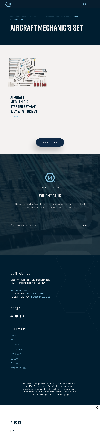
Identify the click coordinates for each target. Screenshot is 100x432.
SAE (13, 307)
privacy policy (45, 410)
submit (86, 225)
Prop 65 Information (21, 410)
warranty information (69, 410)
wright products (18, 17)
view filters (50, 142)
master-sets (36, 17)
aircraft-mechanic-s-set (57, 17)
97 (13, 288)
